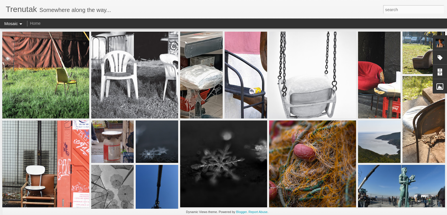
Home (35, 23)
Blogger (241, 212)
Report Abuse (258, 212)
